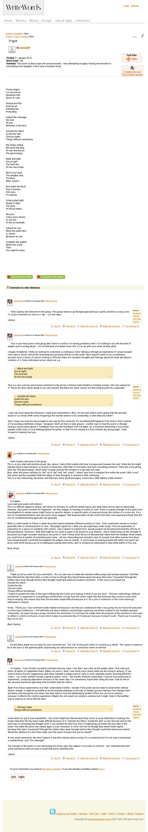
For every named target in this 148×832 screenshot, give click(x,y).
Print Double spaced (132, 74)
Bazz (14, 453)
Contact (139, 813)
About (130, 813)
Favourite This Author (52, 277)
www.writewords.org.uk (99, 819)
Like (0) (57, 326)
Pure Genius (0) (132, 326)
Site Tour (94, 813)
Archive (9, 34)
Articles (83, 813)
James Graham (19, 301)
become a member (51, 769)
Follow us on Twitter (66, 813)
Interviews (82, 20)
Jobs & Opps (63, 20)
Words (33, 20)
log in (102, 769)
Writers (21, 20)
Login (126, 5)
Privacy (121, 813)
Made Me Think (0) (89, 326)
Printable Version (132, 71)
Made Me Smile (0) (111, 326)
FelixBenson (20, 493)
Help (103, 813)
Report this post (51, 301)
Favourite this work (21, 277)
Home (8, 20)
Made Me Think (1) (89, 557)
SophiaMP (18, 34)
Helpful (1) (70, 444)
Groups (46, 20)
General (24, 36)
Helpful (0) (70, 326)
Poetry (17, 36)
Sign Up (135, 5)
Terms (111, 813)
